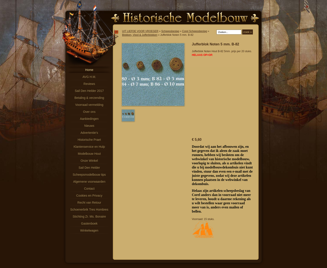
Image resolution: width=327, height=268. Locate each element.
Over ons (89, 111)
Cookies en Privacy (89, 195)
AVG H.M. (89, 77)
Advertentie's (89, 132)
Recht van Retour (89, 202)
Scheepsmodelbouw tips (89, 174)
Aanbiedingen (89, 118)
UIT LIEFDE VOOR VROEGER (140, 31)
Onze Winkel (89, 160)
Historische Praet (89, 139)
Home (89, 70)
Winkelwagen (89, 230)
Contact (89, 188)
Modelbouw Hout (89, 153)
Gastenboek (89, 223)
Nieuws (89, 125)
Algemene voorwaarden (89, 181)
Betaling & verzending (89, 98)
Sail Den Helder (89, 167)
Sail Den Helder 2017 (89, 91)
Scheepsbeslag (170, 31)
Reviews (89, 84)
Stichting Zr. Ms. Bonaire (89, 216)
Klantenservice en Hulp (89, 146)
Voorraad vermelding (89, 105)
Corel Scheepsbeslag (194, 31)
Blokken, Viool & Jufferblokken (139, 34)
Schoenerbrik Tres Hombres (89, 209)
